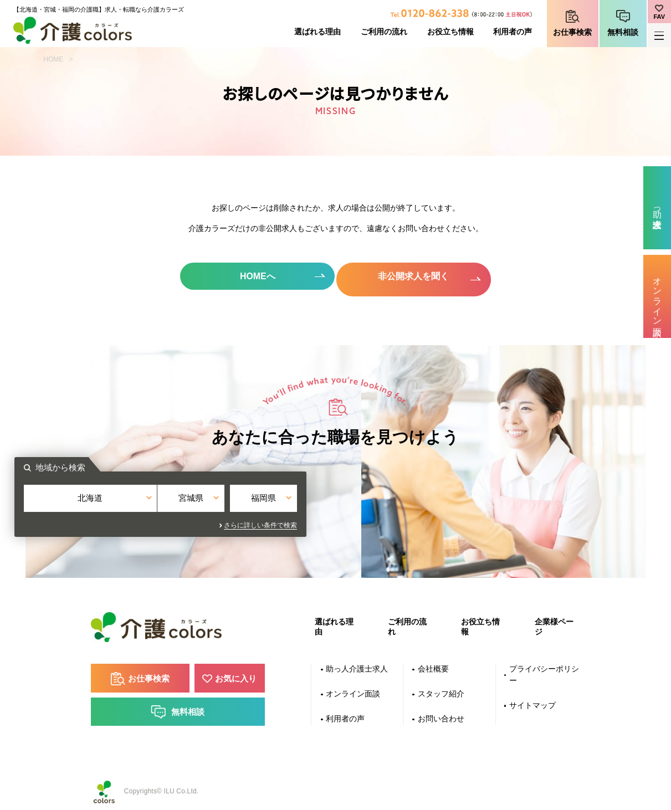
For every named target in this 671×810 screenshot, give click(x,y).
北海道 (243, 500)
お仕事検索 (572, 32)
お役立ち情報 (450, 32)
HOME (54, 59)
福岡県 (428, 500)
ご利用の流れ (384, 32)
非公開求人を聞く (415, 276)
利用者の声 (512, 32)
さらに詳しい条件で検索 (435, 521)
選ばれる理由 (317, 32)
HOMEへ (256, 276)
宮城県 (335, 500)
